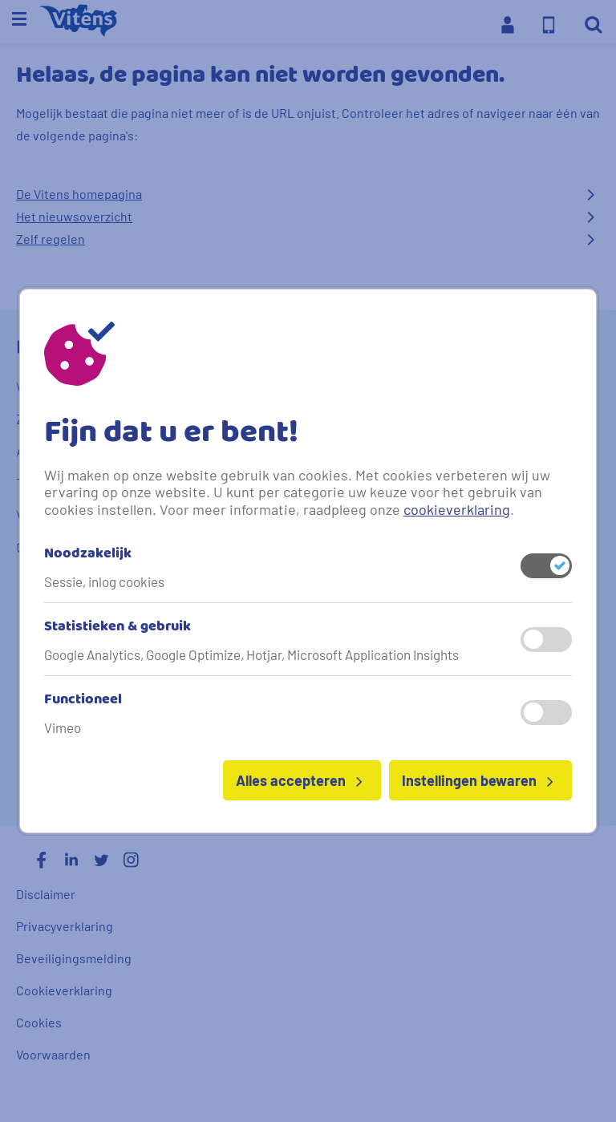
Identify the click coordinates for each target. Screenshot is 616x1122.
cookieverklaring (456, 509)
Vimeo (62, 727)
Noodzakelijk (88, 554)
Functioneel (83, 700)
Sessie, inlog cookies (104, 581)
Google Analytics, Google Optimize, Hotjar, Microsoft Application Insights (251, 654)
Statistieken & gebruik (117, 627)
